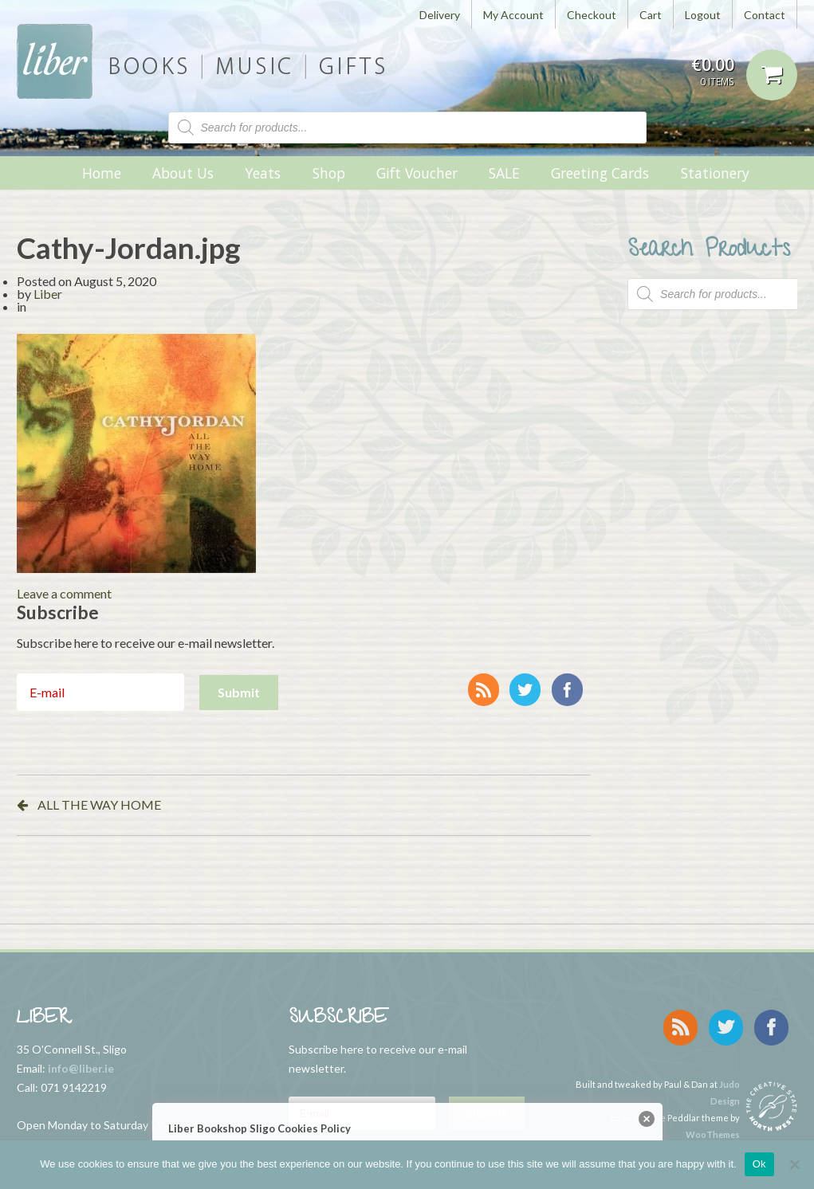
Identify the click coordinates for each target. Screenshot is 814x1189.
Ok (759, 1164)
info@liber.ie (81, 1068)
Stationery (715, 172)
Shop (329, 172)
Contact (764, 15)
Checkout (591, 15)
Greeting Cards (600, 172)
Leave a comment (64, 593)
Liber (47, 293)
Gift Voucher (417, 172)
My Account (513, 15)
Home (101, 172)
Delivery (439, 15)
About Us (183, 172)
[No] (794, 1164)
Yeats (263, 172)
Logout (703, 15)
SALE (504, 172)
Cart (650, 15)
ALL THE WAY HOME (99, 804)
